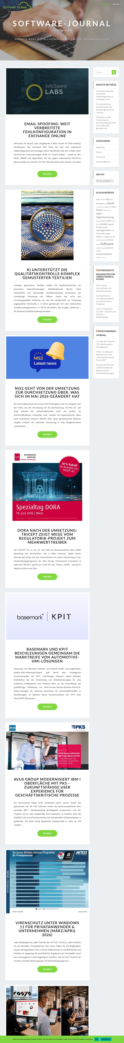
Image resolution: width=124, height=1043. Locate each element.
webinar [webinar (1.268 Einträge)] (98, 257)
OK (97, 1039)
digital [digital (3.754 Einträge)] (99, 213)
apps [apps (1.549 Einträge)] (111, 199)
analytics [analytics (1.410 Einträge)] (102, 199)
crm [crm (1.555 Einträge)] (110, 207)
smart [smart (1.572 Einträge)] (98, 244)
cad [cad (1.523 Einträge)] (105, 204)
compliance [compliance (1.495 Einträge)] (100, 207)
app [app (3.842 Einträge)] (108, 199)
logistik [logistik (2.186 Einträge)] (111, 224)
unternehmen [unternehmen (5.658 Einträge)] (104, 254)
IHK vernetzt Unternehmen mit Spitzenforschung (103, 288)
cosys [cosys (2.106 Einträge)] (106, 207)
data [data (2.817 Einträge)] (114, 206)
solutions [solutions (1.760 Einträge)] (99, 248)
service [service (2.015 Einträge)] (103, 240)
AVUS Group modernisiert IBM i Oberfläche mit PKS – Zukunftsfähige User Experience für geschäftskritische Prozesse (47, 787)
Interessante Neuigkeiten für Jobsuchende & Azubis (105, 274)
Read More (50, 173)
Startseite (105, 4)
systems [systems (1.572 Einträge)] (98, 251)
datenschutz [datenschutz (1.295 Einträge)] (106, 210)
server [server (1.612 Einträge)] (98, 240)
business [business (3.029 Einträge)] (100, 203)
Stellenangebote (103, 161)
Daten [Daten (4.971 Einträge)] (99, 210)
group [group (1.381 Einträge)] (113, 221)
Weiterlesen (105, 1039)
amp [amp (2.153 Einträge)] (97, 199)
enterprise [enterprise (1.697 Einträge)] (103, 221)
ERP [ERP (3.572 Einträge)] (109, 220)
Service (117, 4)
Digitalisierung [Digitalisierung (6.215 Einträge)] (105, 217)
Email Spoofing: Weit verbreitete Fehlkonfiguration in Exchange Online (47, 130)
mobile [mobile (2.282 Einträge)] (108, 233)
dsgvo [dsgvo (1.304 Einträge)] (98, 221)
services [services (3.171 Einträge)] (109, 239)
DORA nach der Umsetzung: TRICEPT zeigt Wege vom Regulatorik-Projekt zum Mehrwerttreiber (47, 536)
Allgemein (100, 147)
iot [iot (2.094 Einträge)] (97, 224)
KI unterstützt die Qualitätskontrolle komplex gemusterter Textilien (47, 273)
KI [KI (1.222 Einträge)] (99, 224)
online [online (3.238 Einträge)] (99, 236)
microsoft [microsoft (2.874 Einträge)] (100, 233)
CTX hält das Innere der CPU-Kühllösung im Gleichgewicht (105, 344)
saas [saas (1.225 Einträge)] (103, 237)
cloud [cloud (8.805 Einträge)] (110, 203)
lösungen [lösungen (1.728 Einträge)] (105, 227)
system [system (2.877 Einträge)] (110, 247)
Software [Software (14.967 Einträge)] (107, 244)
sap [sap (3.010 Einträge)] (106, 236)
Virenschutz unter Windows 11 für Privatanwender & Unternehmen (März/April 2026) (47, 929)
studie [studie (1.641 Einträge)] (105, 248)
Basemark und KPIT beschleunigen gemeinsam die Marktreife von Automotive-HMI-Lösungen (47, 655)
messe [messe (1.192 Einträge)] (112, 230)
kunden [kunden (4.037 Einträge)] (104, 224)
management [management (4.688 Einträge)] (103, 230)
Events (99, 152)
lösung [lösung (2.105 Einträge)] (98, 227)
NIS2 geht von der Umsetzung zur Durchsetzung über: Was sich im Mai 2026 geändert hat (47, 392)
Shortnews (100, 157)
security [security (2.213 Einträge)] (111, 237)
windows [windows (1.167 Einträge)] (103, 257)
